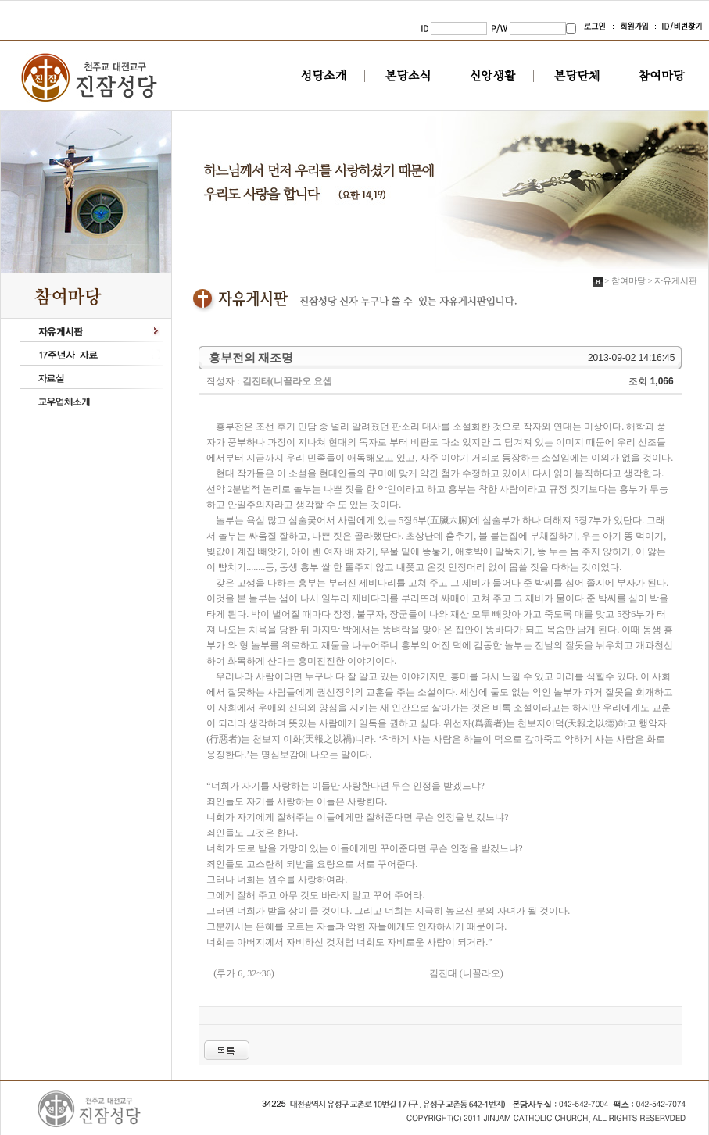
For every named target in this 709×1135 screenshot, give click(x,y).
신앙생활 (493, 76)
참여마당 (662, 76)
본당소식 (408, 76)
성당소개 (324, 76)
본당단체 (577, 76)
